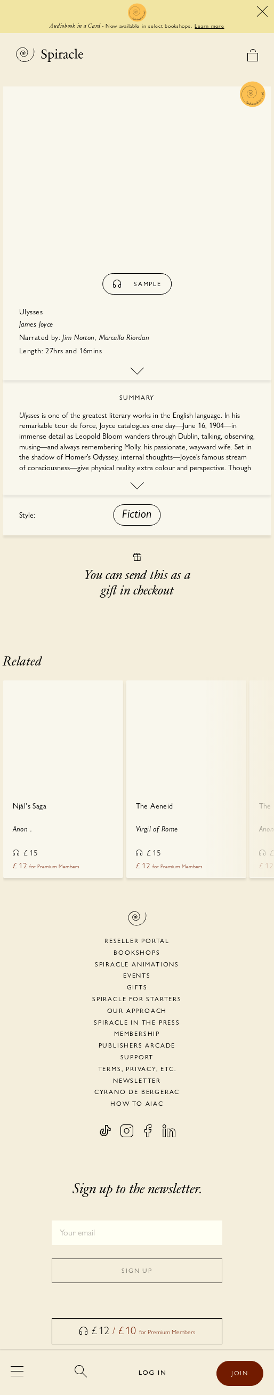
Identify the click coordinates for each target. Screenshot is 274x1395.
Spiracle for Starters (137, 999)
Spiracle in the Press (137, 1022)
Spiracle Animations (137, 964)
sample (137, 284)
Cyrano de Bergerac (137, 1092)
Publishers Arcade (137, 1045)
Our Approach (137, 1010)
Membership (137, 1033)
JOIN (239, 1373)
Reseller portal (137, 941)
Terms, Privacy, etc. (137, 1069)
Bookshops (137, 952)
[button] (136, 515)
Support (137, 1057)
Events (137, 975)
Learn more (209, 25)
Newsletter (137, 1080)
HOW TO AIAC (137, 1103)
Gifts (137, 987)
